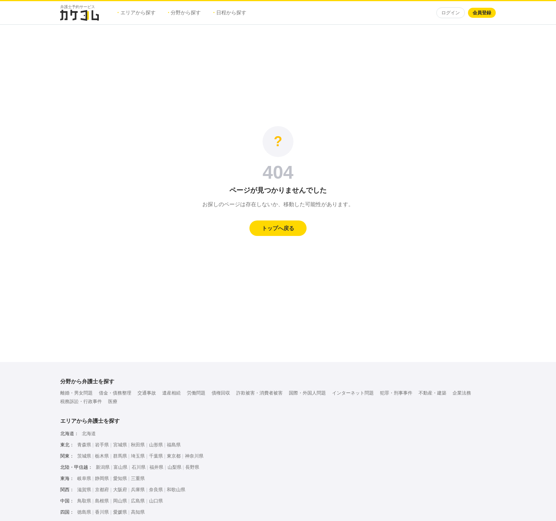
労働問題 (196, 393)
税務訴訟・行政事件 (81, 401)
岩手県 (102, 445)
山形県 (156, 445)
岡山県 (120, 501)
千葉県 (156, 456)
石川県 (139, 467)
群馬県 (120, 456)
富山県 (120, 467)
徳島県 (84, 512)
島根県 (102, 501)
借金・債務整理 (115, 393)
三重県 (138, 478)
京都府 (102, 489)
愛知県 (120, 478)
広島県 (138, 501)
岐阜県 (84, 478)
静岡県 (102, 478)
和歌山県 (176, 489)
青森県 (84, 445)
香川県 (102, 512)
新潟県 (103, 467)
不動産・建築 (432, 393)
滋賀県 (84, 489)
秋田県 (138, 445)
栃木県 (102, 456)
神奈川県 (194, 456)
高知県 (138, 512)
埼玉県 (138, 456)
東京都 (174, 456)
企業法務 (462, 393)
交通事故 (146, 393)
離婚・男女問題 (76, 393)
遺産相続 (171, 393)
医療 (112, 401)
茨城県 (84, 456)
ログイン (450, 12)
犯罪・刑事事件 (396, 393)
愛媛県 (120, 512)
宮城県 (120, 445)
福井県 (156, 467)
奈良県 (156, 489)
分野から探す (184, 12)
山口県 (156, 501)
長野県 (192, 467)
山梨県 (174, 467)
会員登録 (482, 12)
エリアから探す (136, 12)
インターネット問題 (353, 393)
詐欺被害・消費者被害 (259, 393)
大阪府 (120, 489)
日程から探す (229, 12)
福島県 (174, 445)
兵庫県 (138, 489)
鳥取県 (84, 501)
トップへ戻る (278, 228)
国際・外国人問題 (307, 393)
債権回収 (221, 393)
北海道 (89, 433)
